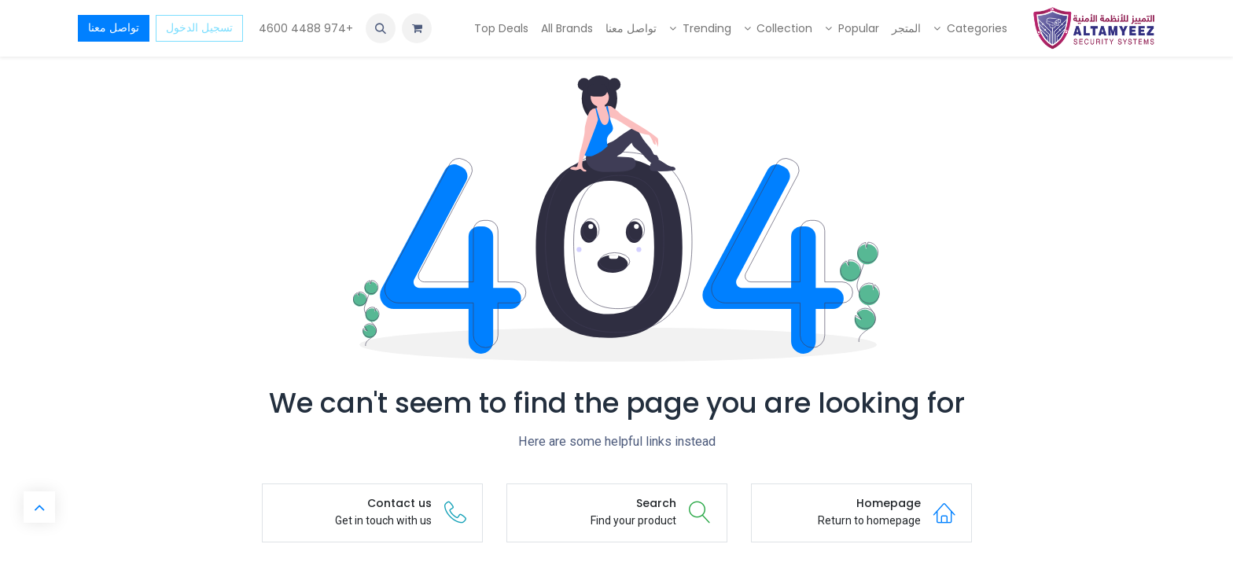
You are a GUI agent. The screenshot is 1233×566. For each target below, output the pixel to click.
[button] (381, 28)
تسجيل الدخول (199, 27)
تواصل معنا (113, 27)
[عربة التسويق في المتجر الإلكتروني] (417, 28)
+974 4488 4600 (304, 28)
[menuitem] (970, 28)
